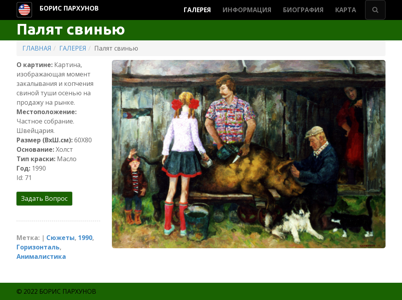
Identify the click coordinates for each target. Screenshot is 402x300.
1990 (85, 237)
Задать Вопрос (44, 198)
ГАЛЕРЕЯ (197, 9)
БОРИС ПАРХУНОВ (69, 8)
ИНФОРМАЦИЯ (247, 9)
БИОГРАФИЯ (303, 9)
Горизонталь (38, 247)
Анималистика (41, 256)
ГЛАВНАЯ (36, 48)
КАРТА (345, 9)
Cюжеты (60, 237)
